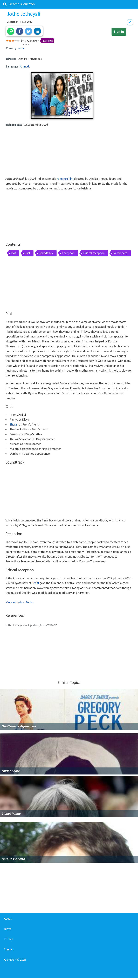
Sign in (119, 31)
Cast (27, 253)
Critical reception (94, 253)
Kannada (24, 66)
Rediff (35, 583)
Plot (13, 253)
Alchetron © (15, 960)
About (8, 918)
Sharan (14, 424)
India (21, 48)
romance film (65, 179)
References (120, 253)
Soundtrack (46, 253)
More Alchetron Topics (19, 602)
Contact (8, 949)
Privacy (8, 939)
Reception (68, 253)
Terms (7, 929)
